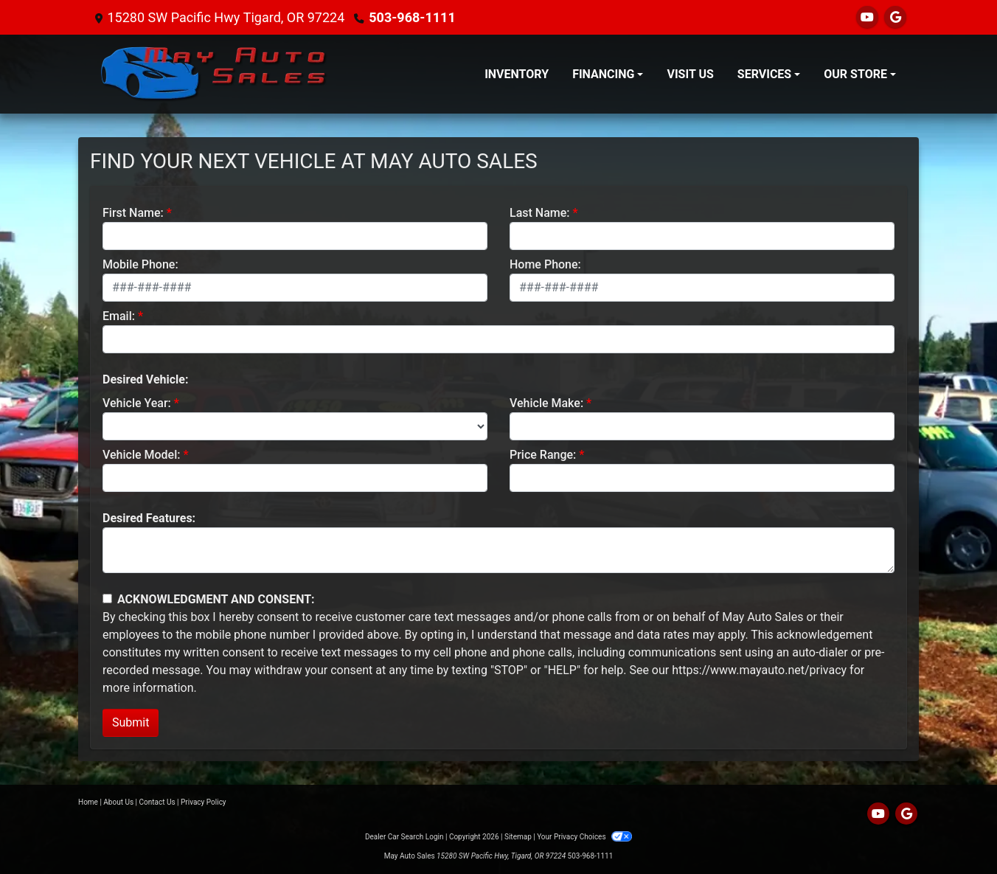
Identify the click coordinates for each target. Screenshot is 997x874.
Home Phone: (545, 264)
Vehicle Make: (546, 403)
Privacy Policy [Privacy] (203, 802)
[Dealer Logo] (214, 74)
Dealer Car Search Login (404, 837)
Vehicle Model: (141, 455)
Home (88, 802)
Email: (119, 316)
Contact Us (157, 802)
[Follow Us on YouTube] (867, 17)
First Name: (133, 213)
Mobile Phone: (140, 264)
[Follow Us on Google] (895, 17)
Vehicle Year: (137, 403)
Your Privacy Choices (584, 837)
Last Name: (540, 213)
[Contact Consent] (107, 598)
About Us (118, 802)
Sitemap (518, 837)
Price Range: (543, 455)
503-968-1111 (412, 17)
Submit (130, 722)
